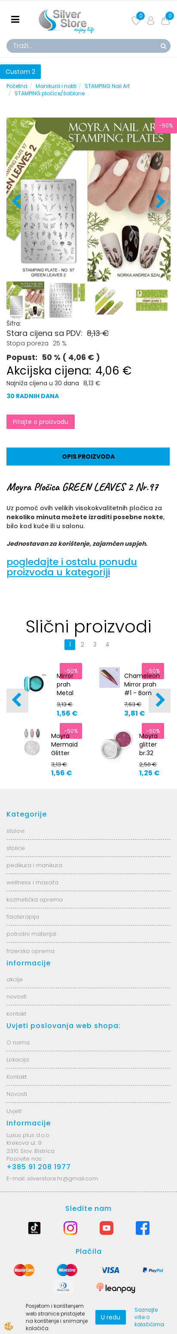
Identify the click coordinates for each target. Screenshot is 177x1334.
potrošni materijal (31, 934)
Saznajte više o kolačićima (149, 1317)
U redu (110, 1317)
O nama (18, 1042)
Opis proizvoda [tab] (88, 456)
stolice (15, 848)
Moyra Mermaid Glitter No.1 (64, 749)
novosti (16, 996)
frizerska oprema (30, 951)
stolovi (15, 831)
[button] (160, 202)
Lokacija (17, 1060)
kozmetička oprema (34, 899)
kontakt (16, 1014)
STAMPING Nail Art (107, 86)
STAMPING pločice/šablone (50, 93)
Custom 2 (20, 71)
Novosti (16, 1094)
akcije (14, 979)
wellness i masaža (32, 882)
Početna (16, 86)
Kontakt (16, 1077)
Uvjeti (13, 1111)
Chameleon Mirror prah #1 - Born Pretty (142, 689)
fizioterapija (22, 917)
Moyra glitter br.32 (148, 744)
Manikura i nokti (56, 86)
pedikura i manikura (34, 865)
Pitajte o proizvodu (40, 421)
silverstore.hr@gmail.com (62, 1178)
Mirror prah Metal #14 (65, 689)
